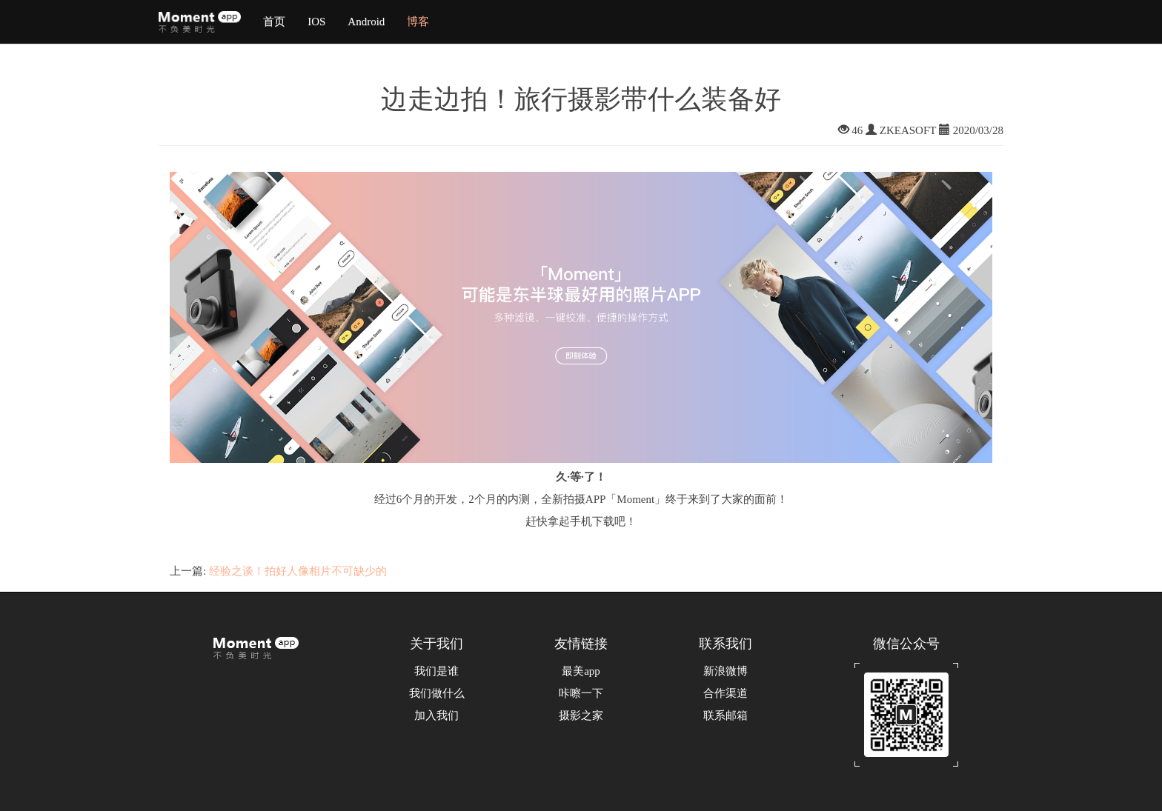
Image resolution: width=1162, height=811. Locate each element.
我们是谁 (436, 671)
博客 (418, 21)
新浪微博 (725, 671)
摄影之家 (581, 715)
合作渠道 (725, 693)
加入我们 (436, 715)
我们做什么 (437, 693)
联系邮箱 (725, 715)
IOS (316, 21)
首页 (274, 21)
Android (366, 21)
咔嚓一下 (581, 693)
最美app (581, 671)
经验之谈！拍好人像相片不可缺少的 (298, 571)
